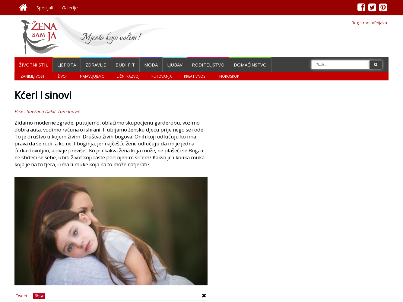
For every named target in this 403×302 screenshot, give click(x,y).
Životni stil (33, 65)
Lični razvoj (128, 76)
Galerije (70, 8)
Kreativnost (195, 76)
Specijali (44, 8)
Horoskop (229, 76)
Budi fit (125, 65)
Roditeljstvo (208, 65)
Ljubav (174, 65)
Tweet (21, 295)
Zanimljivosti (33, 76)
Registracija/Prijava (369, 22)
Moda (151, 65)
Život (63, 76)
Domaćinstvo (250, 65)
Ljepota (66, 65)
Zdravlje (95, 65)
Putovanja (161, 76)
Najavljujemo (92, 76)
